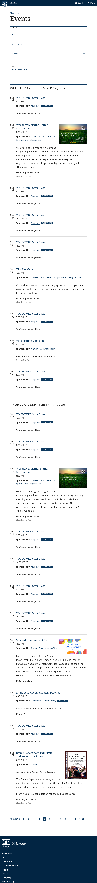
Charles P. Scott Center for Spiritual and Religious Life (56, 277)
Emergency (6, 877)
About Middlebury (9, 853)
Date (48, 35)
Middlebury (14, 13)
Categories (48, 44)
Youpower (35, 105)
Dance (34, 764)
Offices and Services (10, 865)
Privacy (5, 873)
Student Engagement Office (44, 648)
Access (48, 53)
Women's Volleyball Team (43, 348)
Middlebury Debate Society (43, 700)
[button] (79, 3)
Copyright (6, 869)
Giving (4, 857)
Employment (7, 861)
